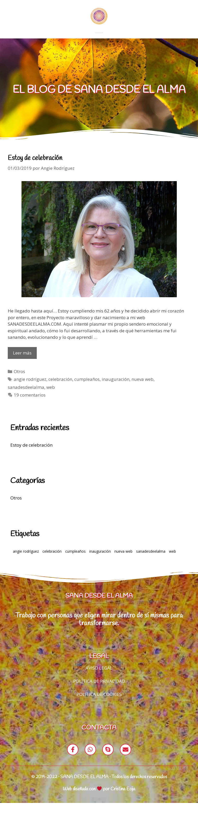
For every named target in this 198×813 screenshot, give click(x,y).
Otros (19, 381)
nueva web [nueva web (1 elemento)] (123, 561)
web (50, 397)
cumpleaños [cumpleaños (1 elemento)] (75, 561)
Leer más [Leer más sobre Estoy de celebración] (22, 363)
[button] (99, 39)
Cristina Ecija (123, 799)
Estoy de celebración (35, 168)
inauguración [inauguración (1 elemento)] (100, 561)
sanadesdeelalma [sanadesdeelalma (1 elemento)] (150, 561)
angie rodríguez (30, 389)
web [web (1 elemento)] (172, 561)
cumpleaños (87, 389)
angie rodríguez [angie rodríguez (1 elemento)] (26, 561)
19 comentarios (30, 405)
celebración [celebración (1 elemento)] (52, 561)
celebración (60, 389)
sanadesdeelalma (26, 397)
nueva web (142, 389)
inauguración (115, 389)
